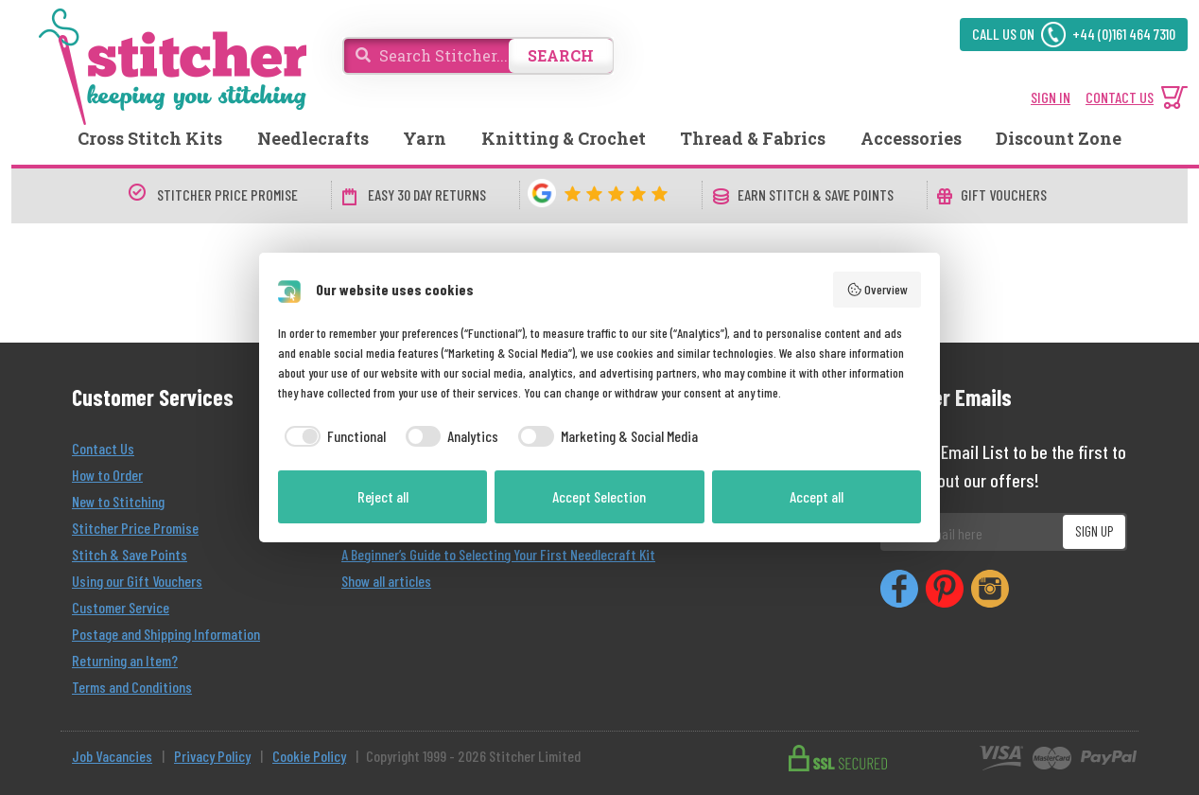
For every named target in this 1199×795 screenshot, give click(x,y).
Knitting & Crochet (563, 138)
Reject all (382, 496)
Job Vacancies (112, 756)
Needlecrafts (313, 138)
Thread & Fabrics (752, 138)
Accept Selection (599, 496)
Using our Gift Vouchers (137, 581)
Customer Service (120, 607)
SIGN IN (1050, 97)
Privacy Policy (212, 756)
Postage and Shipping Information (166, 634)
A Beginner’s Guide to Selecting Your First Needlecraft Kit (498, 554)
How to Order (107, 475)
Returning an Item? (125, 660)
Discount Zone (1058, 138)
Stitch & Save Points (129, 554)
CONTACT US (1120, 97)
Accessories (911, 138)
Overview (877, 289)
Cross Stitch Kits (150, 138)
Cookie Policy (309, 756)
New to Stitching (118, 501)
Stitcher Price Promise (135, 528)
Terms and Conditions (132, 687)
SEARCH (561, 55)
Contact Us (103, 448)
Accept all (816, 496)
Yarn (424, 138)
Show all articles (386, 581)
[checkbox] (332, 436)
